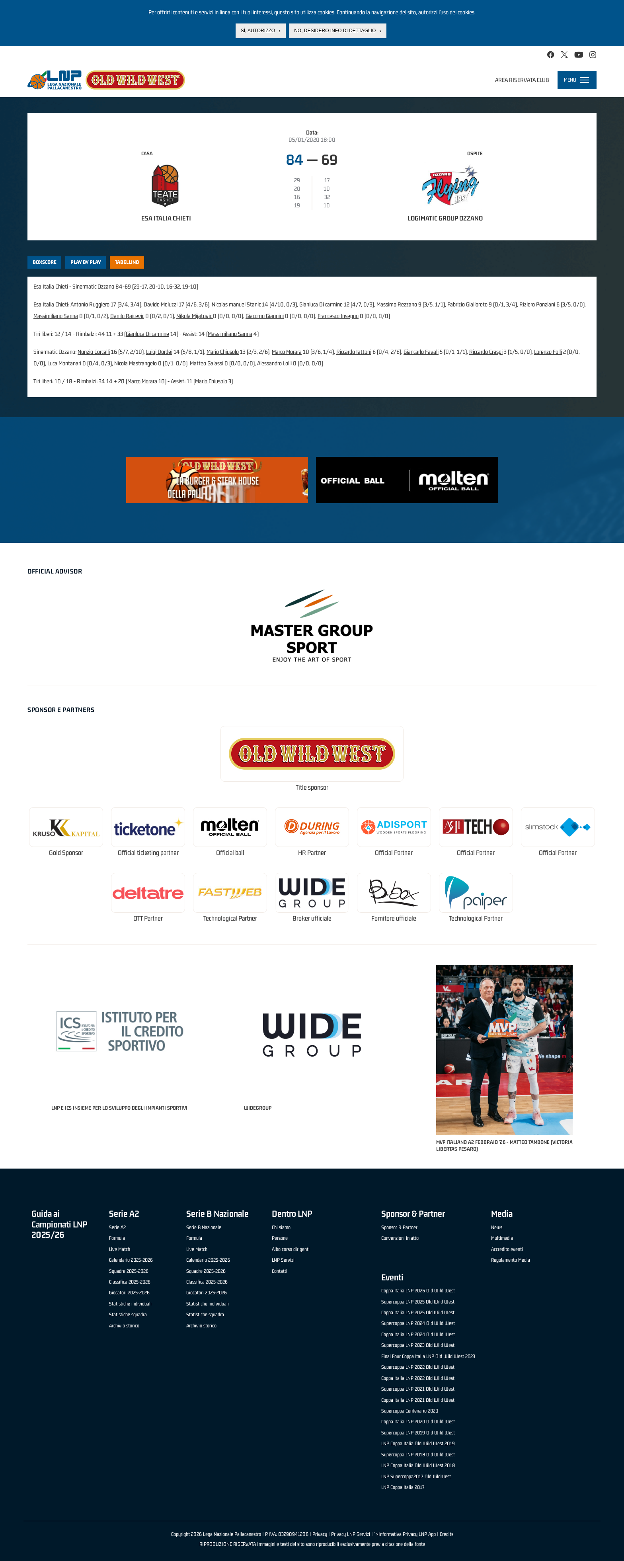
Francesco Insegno (338, 315)
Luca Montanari (64, 363)
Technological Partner (230, 918)
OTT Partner (148, 918)
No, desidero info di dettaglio (335, 30)
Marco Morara (287, 351)
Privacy (319, 1534)
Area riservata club (522, 79)
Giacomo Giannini (265, 315)
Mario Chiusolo (223, 351)
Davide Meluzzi (160, 304)
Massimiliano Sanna (55, 315)
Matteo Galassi (207, 363)
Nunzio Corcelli (94, 351)
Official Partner (394, 853)
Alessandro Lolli (274, 363)
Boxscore (45, 262)
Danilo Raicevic (127, 315)
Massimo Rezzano (396, 304)
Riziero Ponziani (537, 304)
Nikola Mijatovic (194, 315)
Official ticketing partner (148, 853)
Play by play (85, 262)
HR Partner (312, 853)
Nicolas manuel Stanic (236, 304)
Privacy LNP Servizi (350, 1534)
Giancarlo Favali (421, 351)
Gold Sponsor (66, 853)
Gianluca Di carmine (321, 304)
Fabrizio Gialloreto (467, 304)
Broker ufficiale (312, 918)
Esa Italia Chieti (166, 218)
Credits (446, 1534)
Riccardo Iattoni (353, 351)
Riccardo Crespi (486, 351)
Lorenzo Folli (548, 351)
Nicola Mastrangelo (135, 363)
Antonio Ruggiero (89, 304)
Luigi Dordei (159, 351)
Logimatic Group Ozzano (445, 218)
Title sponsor (312, 787)
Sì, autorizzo (258, 30)
